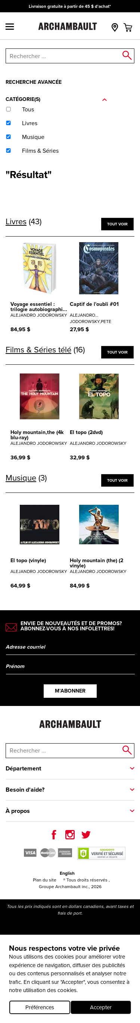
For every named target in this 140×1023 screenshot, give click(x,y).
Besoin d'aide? (25, 789)
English (67, 873)
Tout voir (117, 224)
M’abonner (70, 691)
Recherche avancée (34, 82)
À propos (18, 811)
